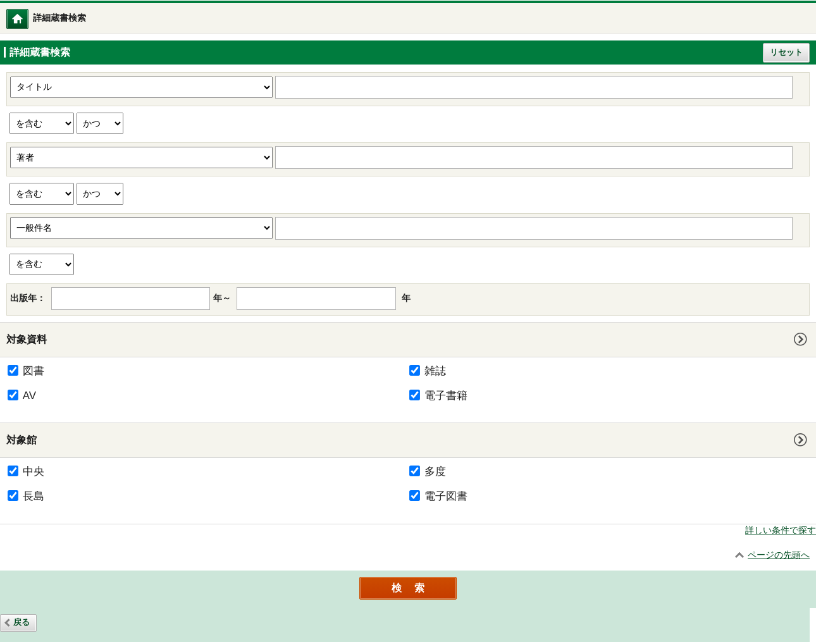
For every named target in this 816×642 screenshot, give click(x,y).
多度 (435, 472)
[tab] (408, 340)
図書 (33, 371)
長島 (33, 496)
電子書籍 (445, 396)
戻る (21, 622)
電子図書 (445, 496)
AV (29, 396)
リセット (786, 52)
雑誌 (435, 371)
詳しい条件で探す (780, 530)
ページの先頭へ (779, 555)
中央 (33, 472)
